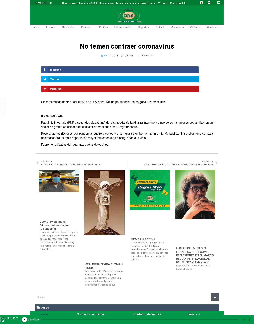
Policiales (86, 27)
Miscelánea (177, 27)
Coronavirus (214, 27)
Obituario (195, 27)
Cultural (160, 27)
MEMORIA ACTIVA (143, 220)
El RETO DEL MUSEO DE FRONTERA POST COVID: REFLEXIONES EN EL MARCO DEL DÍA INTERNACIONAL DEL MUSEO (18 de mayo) (195, 236)
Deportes (143, 27)
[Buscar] (215, 278)
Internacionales (123, 27)
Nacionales (68, 27)
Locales (50, 27)
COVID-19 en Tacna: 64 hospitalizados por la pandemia (54, 206)
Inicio (36, 27)
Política (103, 27)
